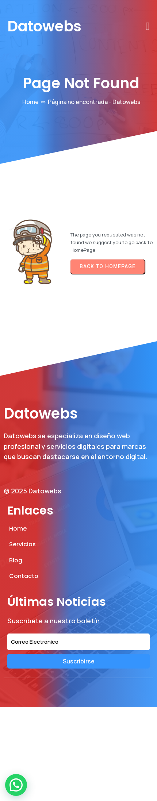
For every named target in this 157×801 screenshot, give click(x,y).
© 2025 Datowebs (32, 490)
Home (30, 102)
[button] (16, 785)
